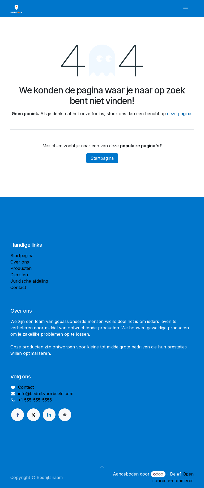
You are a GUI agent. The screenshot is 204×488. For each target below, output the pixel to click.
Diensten (19, 274)
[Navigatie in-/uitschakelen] (185, 8)
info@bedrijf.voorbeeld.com (45, 393)
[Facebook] (17, 414)
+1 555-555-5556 (35, 400)
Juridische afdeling (29, 281)
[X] (33, 414)
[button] (102, 466)
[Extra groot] (64, 414)
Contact (18, 287)
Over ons (19, 262)
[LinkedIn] (49, 414)
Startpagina (102, 158)
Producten (21, 268)
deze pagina (179, 113)
